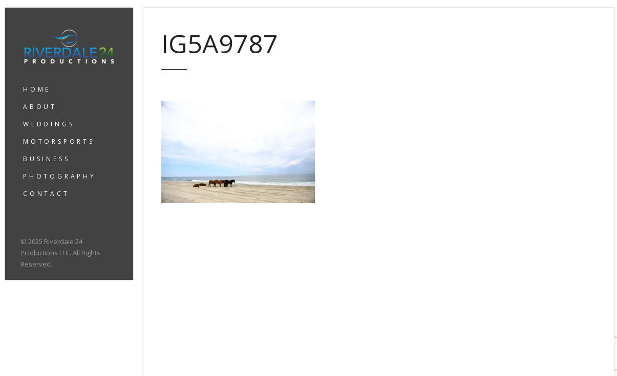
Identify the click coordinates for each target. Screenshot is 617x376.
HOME (37, 89)
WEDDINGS (48, 124)
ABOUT (40, 106)
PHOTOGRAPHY (59, 176)
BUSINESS (46, 158)
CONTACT (46, 193)
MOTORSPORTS (59, 141)
